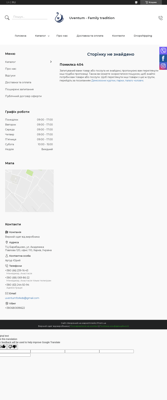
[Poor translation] (12, 347)
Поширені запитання (19, 89)
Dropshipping (143, 35)
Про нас (62, 35)
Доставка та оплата (90, 35)
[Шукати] (7, 18)
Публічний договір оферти (23, 96)
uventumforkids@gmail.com (22, 298)
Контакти (118, 35)
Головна (20, 35)
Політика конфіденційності (114, 326)
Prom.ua (101, 323)
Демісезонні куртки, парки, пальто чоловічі (117, 80)
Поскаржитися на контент (84, 326)
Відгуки (10, 75)
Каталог (40, 35)
